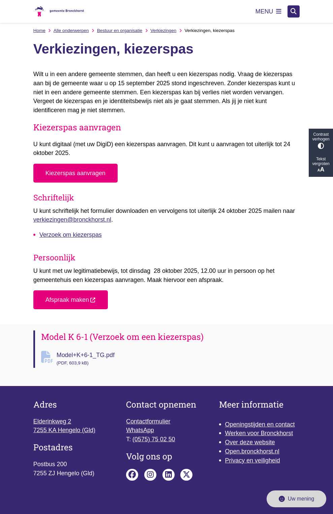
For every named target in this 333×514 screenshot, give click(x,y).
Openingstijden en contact (260, 424)
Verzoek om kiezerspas (70, 234)
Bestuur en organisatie (119, 30)
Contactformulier (148, 421)
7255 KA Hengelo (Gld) (64, 430)
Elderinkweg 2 (52, 421)
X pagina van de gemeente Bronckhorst (186, 475)
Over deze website (250, 442)
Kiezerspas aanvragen (75, 173)
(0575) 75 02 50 (153, 439)
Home (39, 30)
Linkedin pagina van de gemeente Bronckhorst (168, 475)
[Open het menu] (268, 11)
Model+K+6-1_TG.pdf (178, 359)
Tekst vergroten (321, 165)
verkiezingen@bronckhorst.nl (72, 219)
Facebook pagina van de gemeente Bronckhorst (132, 475)
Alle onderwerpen (71, 30)
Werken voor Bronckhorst (259, 433)
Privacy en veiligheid (252, 460)
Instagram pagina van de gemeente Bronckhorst (150, 475)
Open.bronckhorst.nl (252, 451)
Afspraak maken (71, 299)
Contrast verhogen (321, 140)
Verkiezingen (163, 30)
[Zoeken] (293, 11)
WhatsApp (140, 430)
